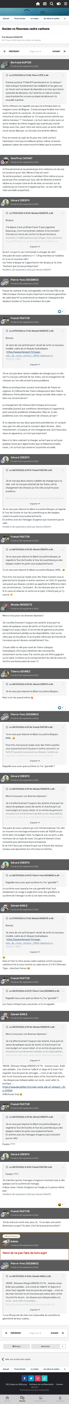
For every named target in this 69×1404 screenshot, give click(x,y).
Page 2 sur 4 (36, 51)
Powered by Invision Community (34, 1390)
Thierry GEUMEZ (20, 671)
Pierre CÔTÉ (37, 75)
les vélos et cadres (32, 40)
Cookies (59, 1384)
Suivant (56, 51)
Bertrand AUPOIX (21, 62)
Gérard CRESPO (20, 200)
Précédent (14, 51)
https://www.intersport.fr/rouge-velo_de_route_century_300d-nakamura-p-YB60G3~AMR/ (30, 356)
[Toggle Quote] (7, 75)
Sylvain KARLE (19, 905)
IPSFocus (23, 1384)
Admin (14, 1241)
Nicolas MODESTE (14, 37)
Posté (25, 66)
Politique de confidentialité (41, 1384)
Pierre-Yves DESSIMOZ (25, 279)
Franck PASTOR (20, 318)
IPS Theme (10, 1384)
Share (16, 1346)
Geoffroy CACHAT (22, 158)
